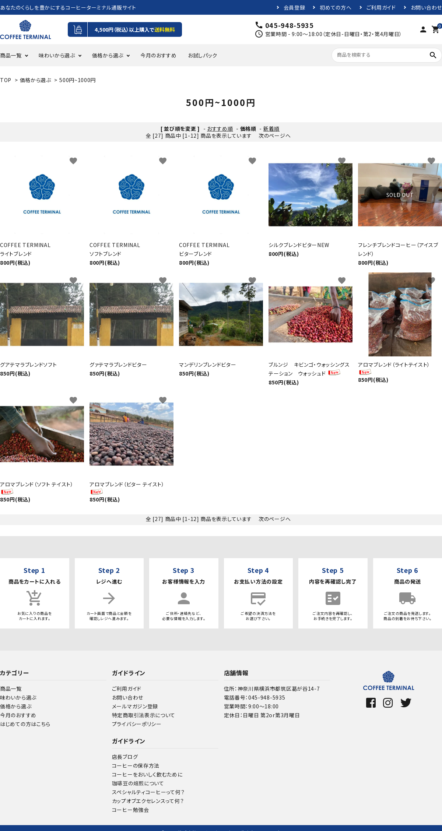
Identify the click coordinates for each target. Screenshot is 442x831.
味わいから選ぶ (57, 55)
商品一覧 (11, 55)
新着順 (271, 128)
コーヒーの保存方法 (135, 765)
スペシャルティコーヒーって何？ (148, 792)
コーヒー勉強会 (130, 809)
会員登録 (294, 7)
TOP (5, 80)
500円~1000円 (77, 80)
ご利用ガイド (381, 7)
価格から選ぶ (107, 55)
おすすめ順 (220, 128)
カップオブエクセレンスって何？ (148, 800)
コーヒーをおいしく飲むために (147, 774)
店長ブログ (125, 756)
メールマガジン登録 (135, 706)
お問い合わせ (426, 7)
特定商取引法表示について (143, 715)
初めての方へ (335, 7)
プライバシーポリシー (137, 724)
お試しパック (202, 55)
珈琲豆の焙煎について (138, 783)
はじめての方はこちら (25, 724)
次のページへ (275, 135)
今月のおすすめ (158, 55)
